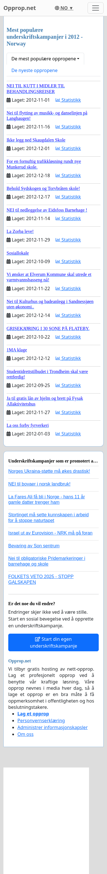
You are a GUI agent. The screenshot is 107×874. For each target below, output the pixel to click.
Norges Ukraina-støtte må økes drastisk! (49, 471)
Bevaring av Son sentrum (34, 545)
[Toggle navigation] (96, 8)
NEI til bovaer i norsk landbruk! (39, 484)
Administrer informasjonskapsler (52, 727)
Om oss (25, 734)
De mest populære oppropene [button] (43, 59)
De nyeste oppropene (34, 70)
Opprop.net (19, 8)
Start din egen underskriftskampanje (53, 642)
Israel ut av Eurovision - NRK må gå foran (50, 533)
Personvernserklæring (41, 720)
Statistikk (68, 100)
